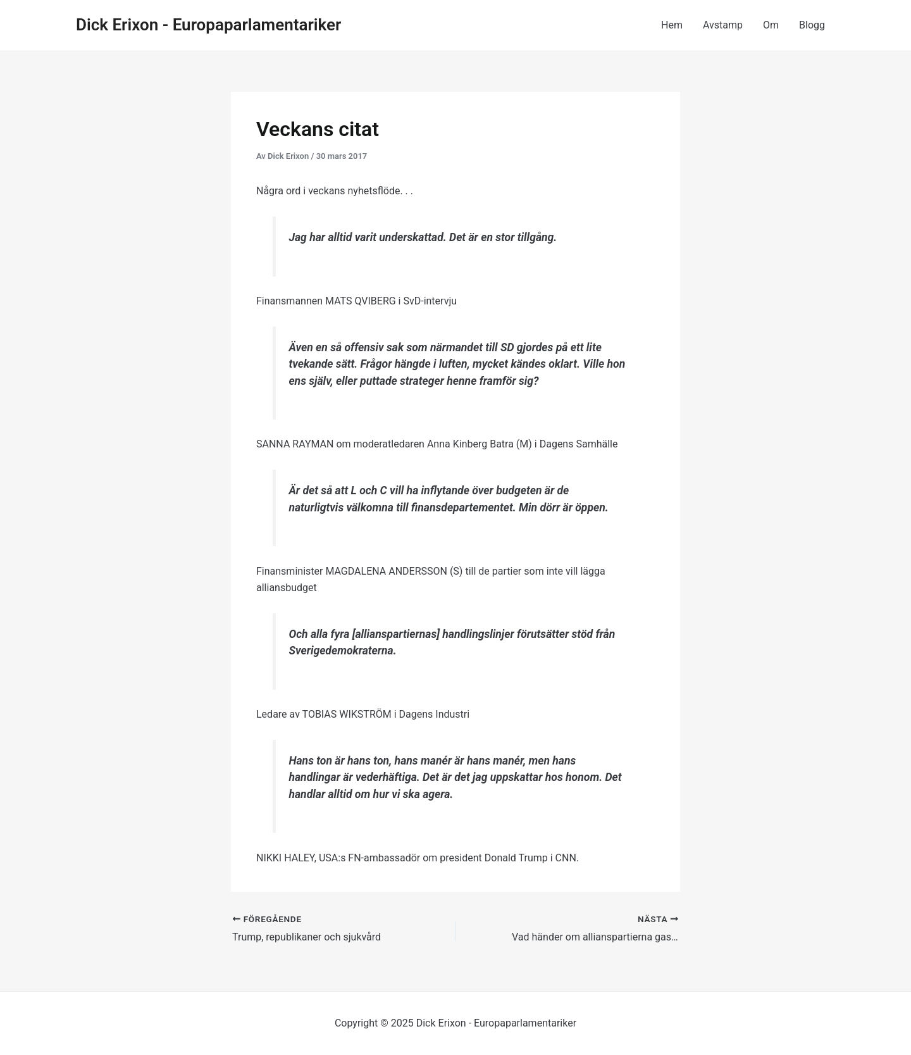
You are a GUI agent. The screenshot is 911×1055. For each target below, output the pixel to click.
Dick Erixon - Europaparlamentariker (208, 24)
